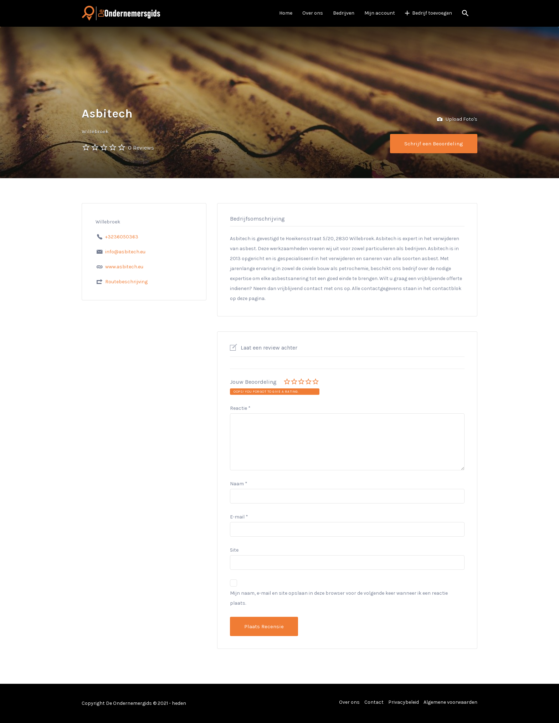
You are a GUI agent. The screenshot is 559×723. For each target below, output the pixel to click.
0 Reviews (141, 147)
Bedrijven (343, 13)
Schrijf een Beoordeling (433, 143)
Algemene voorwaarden (450, 702)
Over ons (312, 13)
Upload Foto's (457, 119)
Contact (374, 702)
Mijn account (379, 13)
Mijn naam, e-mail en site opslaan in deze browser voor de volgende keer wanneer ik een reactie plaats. (339, 598)
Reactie (240, 408)
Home (285, 13)
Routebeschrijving (126, 282)
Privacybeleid (403, 702)
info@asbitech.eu (125, 252)
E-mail (239, 517)
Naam (238, 484)
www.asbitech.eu (124, 267)
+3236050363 (121, 237)
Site (234, 550)
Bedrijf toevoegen (432, 13)
